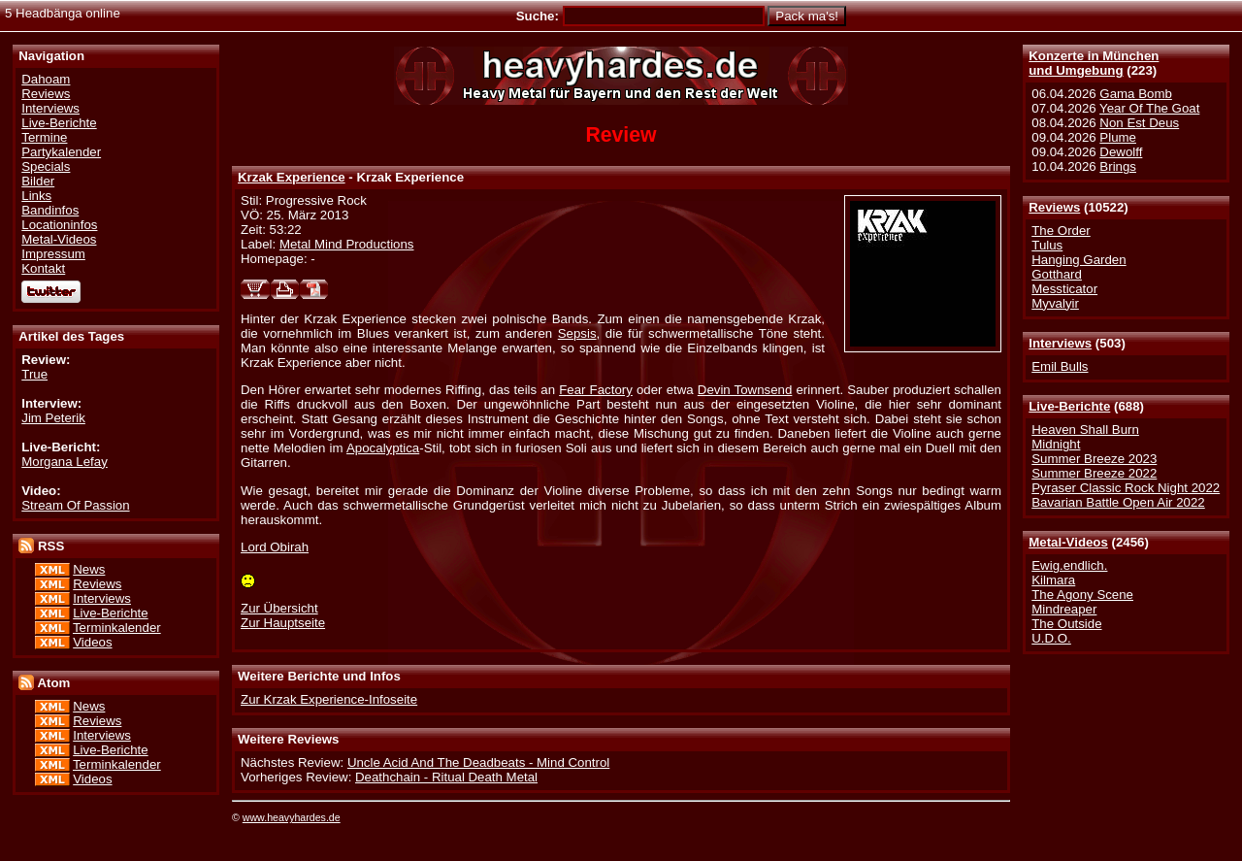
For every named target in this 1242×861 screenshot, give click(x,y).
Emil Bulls (1059, 366)
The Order (1060, 230)
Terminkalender (117, 627)
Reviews (1054, 207)
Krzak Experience (291, 177)
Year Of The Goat (1149, 108)
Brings (1117, 166)
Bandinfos (50, 210)
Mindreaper (1063, 609)
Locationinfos (59, 224)
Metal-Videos (1068, 542)
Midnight (1055, 444)
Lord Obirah (275, 547)
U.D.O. (1051, 638)
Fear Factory (596, 389)
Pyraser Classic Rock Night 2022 (1125, 487)
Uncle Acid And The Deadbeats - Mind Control (478, 762)
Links (36, 195)
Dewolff (1120, 152)
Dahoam (45, 79)
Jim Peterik (53, 418)
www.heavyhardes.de (292, 817)
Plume (1117, 137)
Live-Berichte (1069, 406)
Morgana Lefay (64, 461)
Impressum (53, 254)
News (89, 569)
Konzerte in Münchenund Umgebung (1094, 63)
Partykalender (61, 152)
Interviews (1060, 343)
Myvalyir (1055, 303)
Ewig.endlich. (1069, 565)
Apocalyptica (382, 448)
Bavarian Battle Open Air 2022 (1117, 502)
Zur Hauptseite (283, 622)
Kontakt (43, 268)
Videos (92, 642)
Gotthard (1056, 274)
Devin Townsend (745, 389)
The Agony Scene (1082, 594)
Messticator (1064, 288)
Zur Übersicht (279, 608)
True (34, 374)
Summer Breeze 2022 (1094, 473)
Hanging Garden (1078, 259)
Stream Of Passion (75, 505)
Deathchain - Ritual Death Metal (446, 777)
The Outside (1066, 623)
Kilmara (1053, 580)
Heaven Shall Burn (1085, 429)
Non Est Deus (1139, 123)
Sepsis (577, 333)
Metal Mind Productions (346, 244)
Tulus (1046, 245)
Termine (44, 137)
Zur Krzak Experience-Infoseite (329, 699)
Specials (45, 166)
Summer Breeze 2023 (1094, 458)
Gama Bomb (1135, 93)
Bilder (37, 181)
